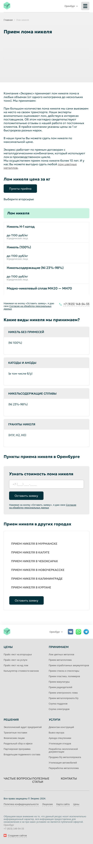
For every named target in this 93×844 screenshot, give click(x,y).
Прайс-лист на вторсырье (18, 654)
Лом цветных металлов (61, 654)
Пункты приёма (20, 188)
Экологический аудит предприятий (23, 727)
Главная (8, 20)
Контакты (69, 778)
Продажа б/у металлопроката (65, 757)
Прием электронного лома (63, 692)
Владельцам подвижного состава (22, 754)
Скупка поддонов (58, 703)
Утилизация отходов (60, 743)
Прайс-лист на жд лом (16, 665)
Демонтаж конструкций (61, 727)
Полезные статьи (40, 780)
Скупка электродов (59, 709)
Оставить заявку (26, 496)
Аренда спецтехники (60, 738)
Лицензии (47, 804)
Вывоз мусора (56, 732)
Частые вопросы (18, 778)
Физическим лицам (14, 738)
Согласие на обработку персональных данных (42, 506)
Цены (76, 804)
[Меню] (85, 6)
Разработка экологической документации (63, 750)
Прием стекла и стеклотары (64, 670)
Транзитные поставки (15, 732)
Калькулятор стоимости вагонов (21, 670)
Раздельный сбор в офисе (18, 743)
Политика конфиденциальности (21, 804)
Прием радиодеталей (60, 687)
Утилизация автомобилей (63, 762)
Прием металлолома (60, 660)
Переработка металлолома (64, 768)
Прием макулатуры (59, 681)
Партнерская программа (17, 749)
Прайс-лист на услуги (15, 660)
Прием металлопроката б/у (64, 698)
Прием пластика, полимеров (64, 676)
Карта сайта (63, 804)
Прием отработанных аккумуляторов (69, 665)
